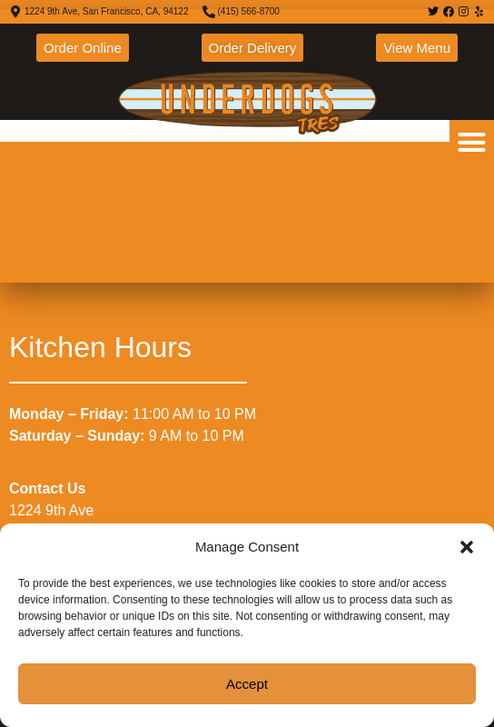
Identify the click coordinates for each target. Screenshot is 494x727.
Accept (247, 684)
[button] (467, 547)
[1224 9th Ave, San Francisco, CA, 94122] (247, 146)
